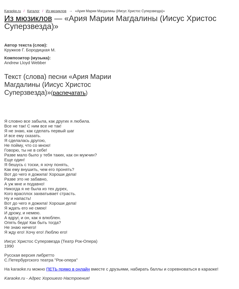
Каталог (33, 11)
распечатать (69, 93)
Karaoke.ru (12, 11)
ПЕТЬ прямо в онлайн (68, 269)
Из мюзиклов (56, 11)
